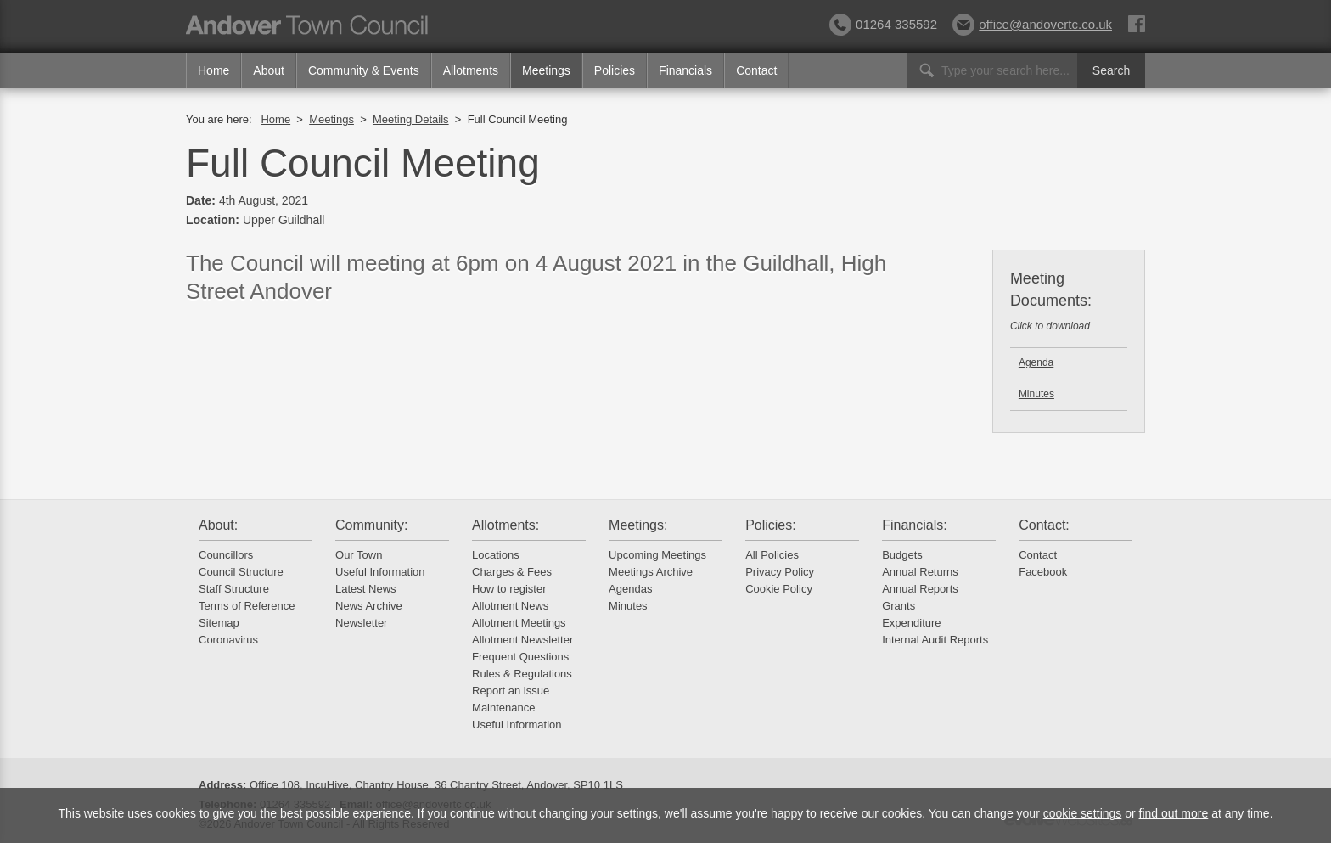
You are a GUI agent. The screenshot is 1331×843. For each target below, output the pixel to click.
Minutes (1036, 394)
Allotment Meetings (519, 622)
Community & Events (363, 70)
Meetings (546, 70)
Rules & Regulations (522, 673)
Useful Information (380, 571)
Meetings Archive (651, 571)
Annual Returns (920, 571)
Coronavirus (228, 639)
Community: (371, 525)
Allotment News (510, 605)
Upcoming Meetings (657, 554)
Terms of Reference (247, 605)
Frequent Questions (520, 656)
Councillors (226, 554)
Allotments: (505, 525)
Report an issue (510, 690)
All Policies (772, 554)
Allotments (470, 70)
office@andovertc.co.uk (1032, 24)
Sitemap (219, 622)
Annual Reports (920, 588)
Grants (898, 605)
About (268, 70)
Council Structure (241, 571)
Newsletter (361, 622)
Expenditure (911, 622)
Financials (685, 70)
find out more (1174, 813)
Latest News (365, 588)
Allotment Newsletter (522, 639)
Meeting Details (411, 119)
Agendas (630, 588)
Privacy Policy (779, 571)
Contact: (1044, 525)
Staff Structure (234, 588)
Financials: (914, 525)
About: (218, 525)
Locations (495, 554)
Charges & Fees (512, 571)
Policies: (770, 525)
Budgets (902, 554)
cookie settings (1082, 813)
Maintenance (503, 707)
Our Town (358, 554)
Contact (756, 70)
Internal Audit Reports (935, 639)
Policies (614, 70)
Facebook (1043, 571)
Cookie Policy (778, 588)
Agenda (1036, 362)
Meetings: (638, 525)
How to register (509, 588)
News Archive (368, 605)
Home (213, 70)
